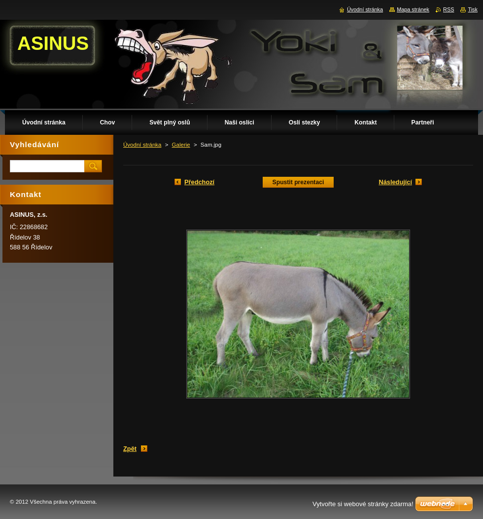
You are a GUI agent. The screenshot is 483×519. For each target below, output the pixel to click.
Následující (395, 182)
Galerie (181, 145)
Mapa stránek (413, 9)
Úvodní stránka (142, 145)
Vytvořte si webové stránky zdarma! (363, 504)
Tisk (473, 9)
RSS (448, 9)
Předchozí (199, 182)
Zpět (130, 448)
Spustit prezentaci (298, 182)
